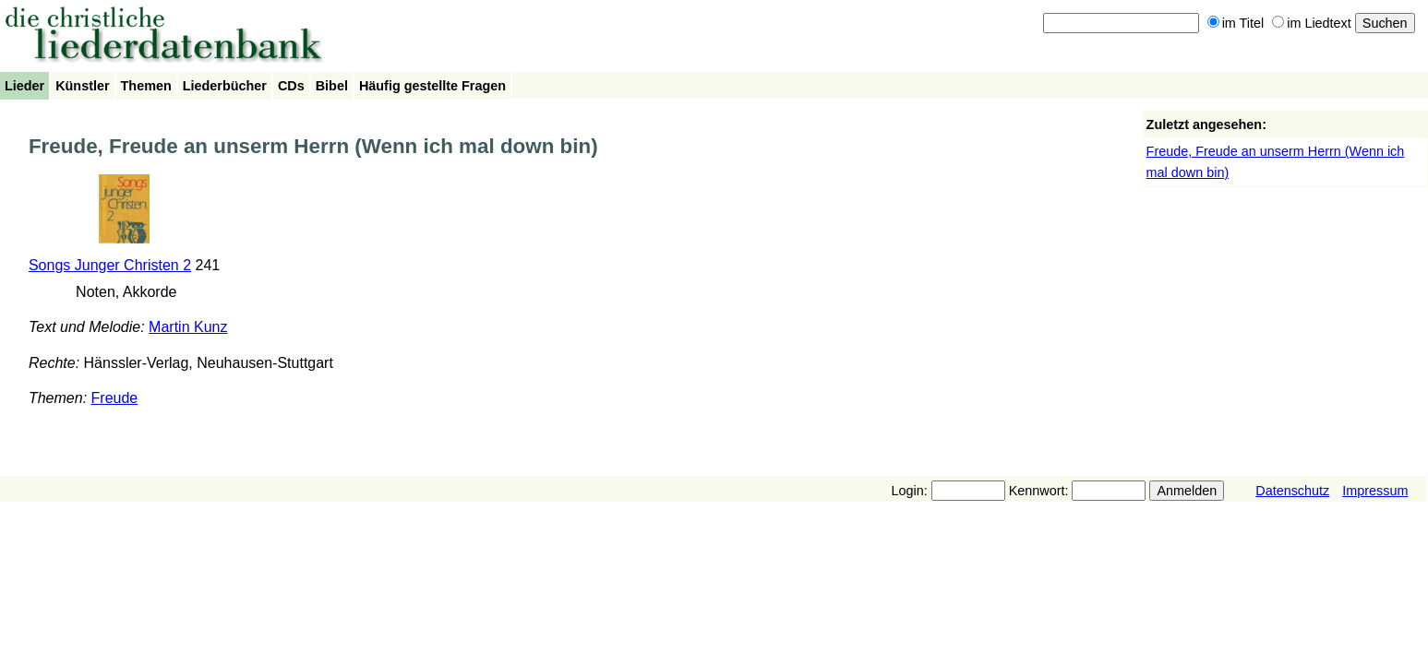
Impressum (1375, 490)
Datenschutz (1292, 490)
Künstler (82, 85)
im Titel (1236, 23)
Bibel (332, 85)
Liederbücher (225, 85)
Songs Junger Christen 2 (110, 265)
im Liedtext (1311, 23)
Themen (146, 85)
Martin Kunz (188, 327)
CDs (291, 85)
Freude (114, 398)
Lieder (24, 85)
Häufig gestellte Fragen (432, 85)
